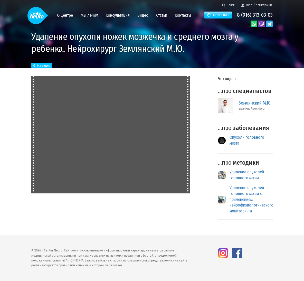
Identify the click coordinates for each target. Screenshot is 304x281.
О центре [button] (65, 15)
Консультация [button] (118, 15)
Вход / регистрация (256, 5)
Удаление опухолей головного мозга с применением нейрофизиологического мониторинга (251, 199)
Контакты (183, 15)
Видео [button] (142, 15)
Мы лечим (89, 15)
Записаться (218, 15)
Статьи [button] (161, 15)
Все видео (41, 65)
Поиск (228, 5)
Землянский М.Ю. (255, 103)
